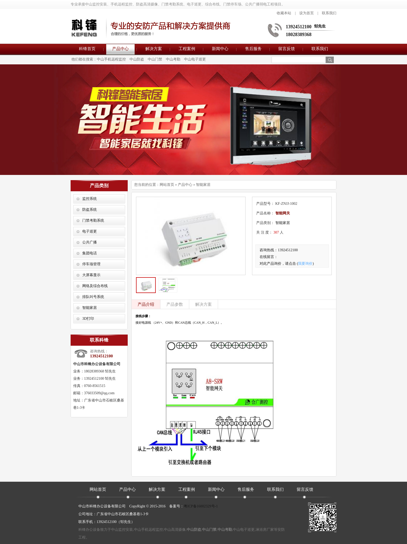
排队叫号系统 (93, 297)
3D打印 (88, 319)
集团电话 (89, 253)
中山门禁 (155, 59)
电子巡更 (89, 231)
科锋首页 (87, 48)
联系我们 (329, 13)
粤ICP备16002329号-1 (201, 506)
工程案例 (187, 48)
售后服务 (253, 48)
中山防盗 (137, 59)
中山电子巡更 (195, 59)
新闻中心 (220, 48)
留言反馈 (286, 48)
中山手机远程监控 (111, 59)
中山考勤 (173, 59)
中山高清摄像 (175, 530)
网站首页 (167, 185)
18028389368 (298, 34)
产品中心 (120, 48)
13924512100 (298, 26)
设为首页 (306, 13)
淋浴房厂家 (265, 530)
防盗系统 (89, 210)
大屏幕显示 (91, 275)
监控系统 (89, 199)
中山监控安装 (122, 530)
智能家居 (89, 308)
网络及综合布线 (95, 286)
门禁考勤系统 (93, 220)
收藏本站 (284, 13)
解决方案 (153, 48)
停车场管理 (91, 264)
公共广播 (89, 242)
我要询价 (305, 264)
